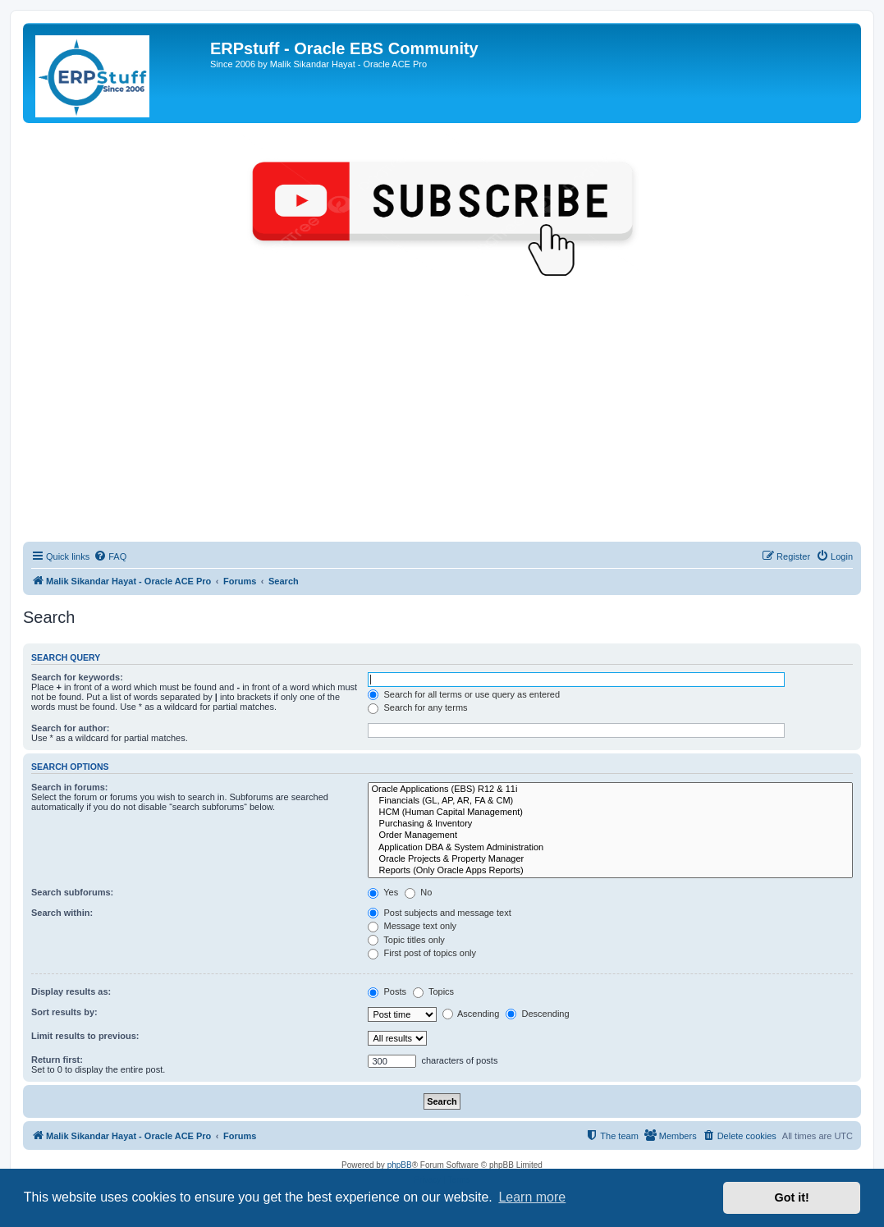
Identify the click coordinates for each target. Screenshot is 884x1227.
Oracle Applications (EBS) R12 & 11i (610, 789)
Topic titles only (406, 940)
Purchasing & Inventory (610, 824)
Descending (537, 1014)
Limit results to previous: (85, 1036)
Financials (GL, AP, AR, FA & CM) (610, 801)
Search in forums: (69, 787)
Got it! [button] (792, 1197)
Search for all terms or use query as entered (464, 694)
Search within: (62, 913)
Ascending (471, 1014)
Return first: (57, 1059)
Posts (387, 991)
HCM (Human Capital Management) (610, 812)
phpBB (399, 1165)
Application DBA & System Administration (610, 848)
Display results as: (71, 991)
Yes (383, 892)
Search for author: (70, 728)
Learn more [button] (532, 1197)
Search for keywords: (77, 677)
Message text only (412, 926)
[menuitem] (110, 556)
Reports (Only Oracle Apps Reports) (610, 871)
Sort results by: (64, 1012)
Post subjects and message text (439, 913)
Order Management (610, 835)
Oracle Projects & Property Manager (610, 859)
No (418, 892)
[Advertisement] (442, 418)
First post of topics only (422, 953)
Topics (433, 991)
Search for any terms (417, 707)
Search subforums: (72, 892)
